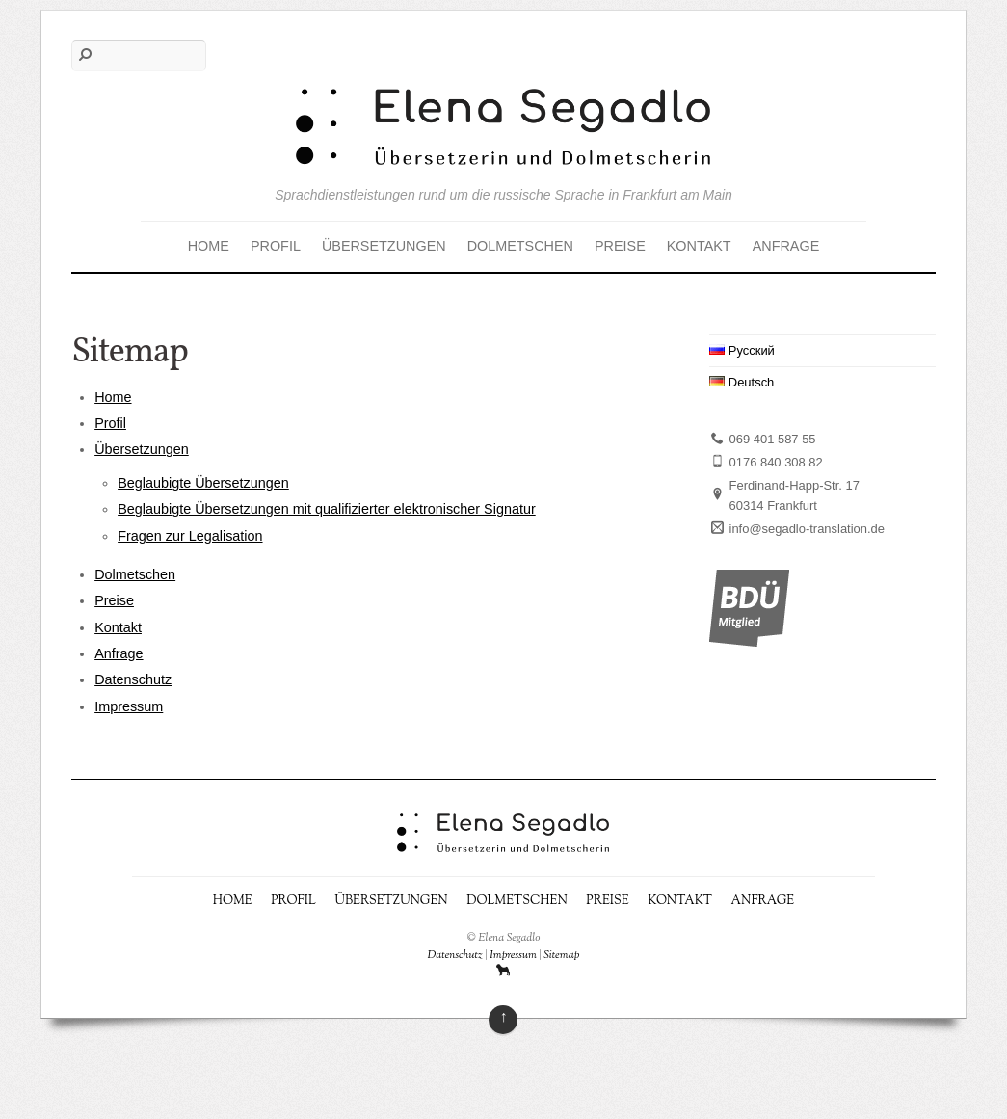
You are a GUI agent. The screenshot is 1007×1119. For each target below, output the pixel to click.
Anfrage (786, 245)
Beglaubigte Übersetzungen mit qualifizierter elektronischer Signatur (327, 509)
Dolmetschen (520, 245)
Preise (620, 245)
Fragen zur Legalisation (190, 536)
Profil (276, 245)
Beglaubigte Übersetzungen (203, 483)
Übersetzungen (384, 245)
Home (208, 245)
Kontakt (699, 245)
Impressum (128, 706)
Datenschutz (133, 679)
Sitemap (561, 955)
